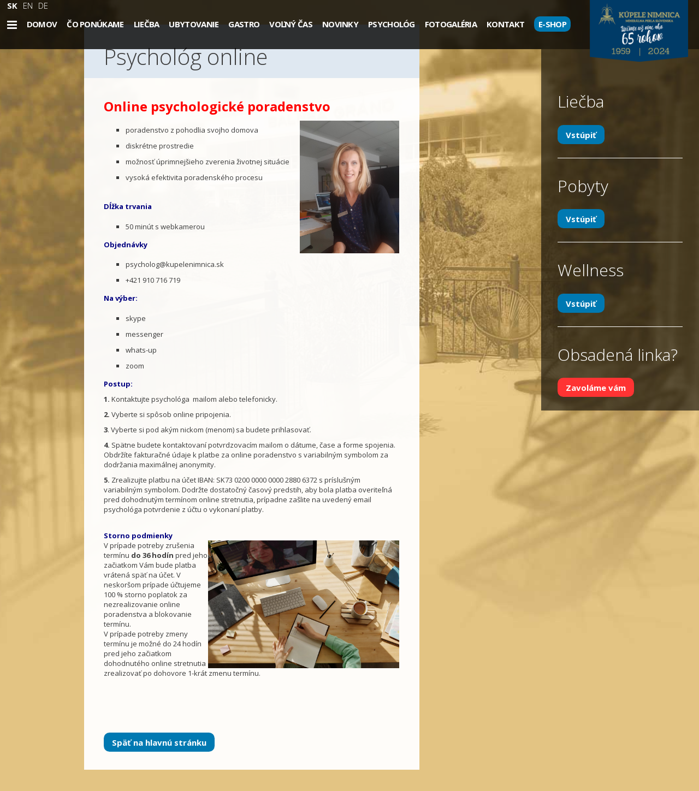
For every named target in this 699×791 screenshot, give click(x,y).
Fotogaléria (451, 24)
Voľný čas (290, 24)
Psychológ (391, 24)
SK (12, 5)
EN (28, 5)
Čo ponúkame (95, 24)
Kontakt (505, 24)
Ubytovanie (193, 24)
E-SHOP (552, 24)
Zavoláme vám (596, 387)
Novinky (340, 24)
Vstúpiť (581, 134)
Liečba (146, 24)
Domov (42, 24)
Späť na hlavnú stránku (159, 742)
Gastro (243, 24)
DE (43, 5)
